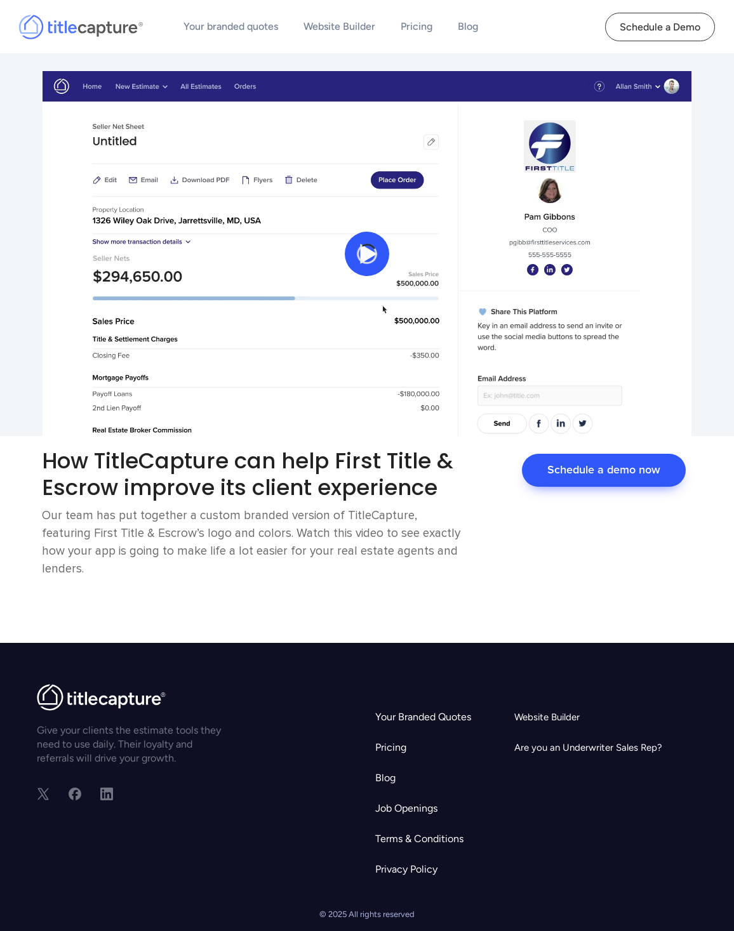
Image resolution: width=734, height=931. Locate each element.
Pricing (416, 26)
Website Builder (339, 26)
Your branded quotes (231, 26)
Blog (468, 26)
